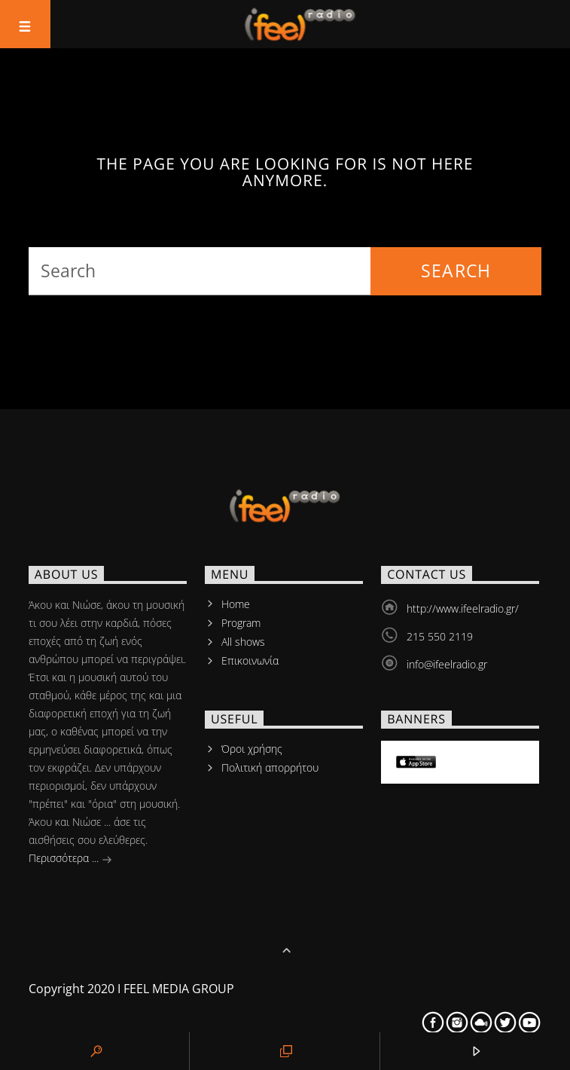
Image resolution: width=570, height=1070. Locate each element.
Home (235, 604)
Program (241, 623)
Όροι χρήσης (251, 748)
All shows (243, 641)
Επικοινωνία (250, 660)
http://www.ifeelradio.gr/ (463, 608)
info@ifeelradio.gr (447, 664)
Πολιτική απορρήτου (270, 767)
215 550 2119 (440, 636)
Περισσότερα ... (70, 859)
